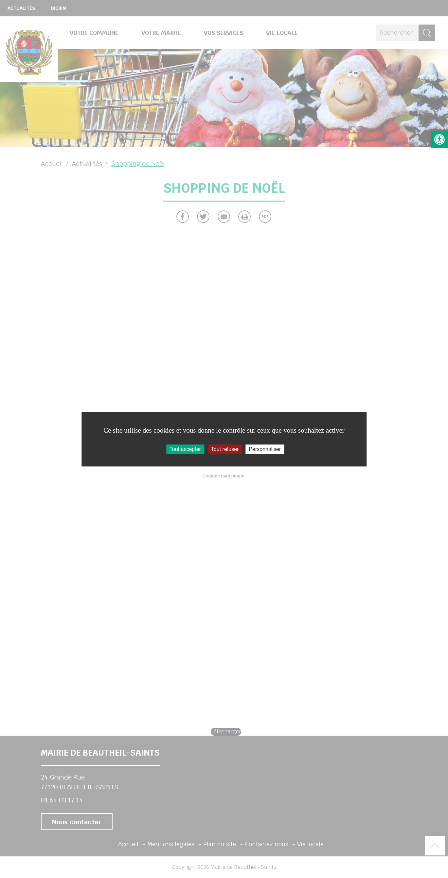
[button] (439, 139)
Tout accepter (185, 449)
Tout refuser (225, 449)
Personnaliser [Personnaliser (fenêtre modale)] (265, 449)
